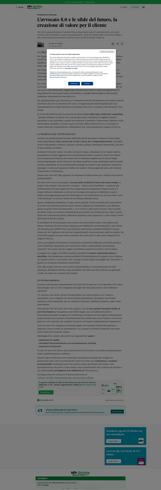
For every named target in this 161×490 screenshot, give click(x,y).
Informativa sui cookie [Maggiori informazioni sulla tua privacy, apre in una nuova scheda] (71, 68)
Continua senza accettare (107, 51)
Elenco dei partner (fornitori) (58, 77)
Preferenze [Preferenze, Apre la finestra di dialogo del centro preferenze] (74, 83)
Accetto (87, 83)
